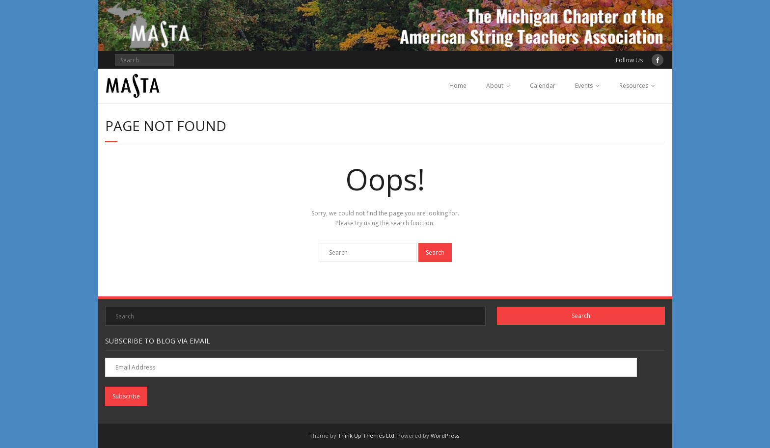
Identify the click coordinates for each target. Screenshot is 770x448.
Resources (633, 85)
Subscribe (126, 396)
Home (458, 85)
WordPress (445, 435)
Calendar (542, 85)
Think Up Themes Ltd (366, 435)
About (494, 85)
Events (584, 85)
